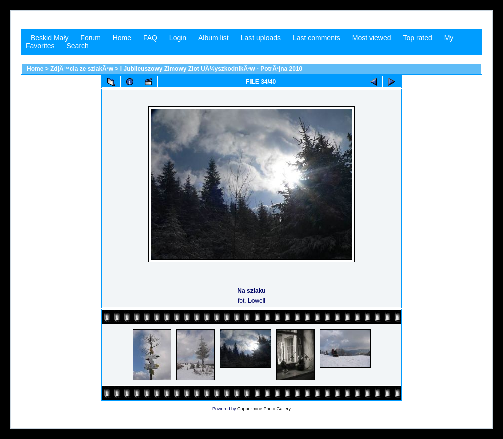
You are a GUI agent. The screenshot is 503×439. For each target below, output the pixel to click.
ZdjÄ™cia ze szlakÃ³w (81, 68)
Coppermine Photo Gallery (264, 408)
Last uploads (261, 38)
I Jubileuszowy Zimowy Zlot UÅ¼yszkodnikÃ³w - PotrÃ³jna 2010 (211, 68)
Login (177, 38)
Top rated (417, 38)
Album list (213, 38)
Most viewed (371, 38)
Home (122, 38)
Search (77, 46)
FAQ (150, 38)
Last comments (316, 38)
